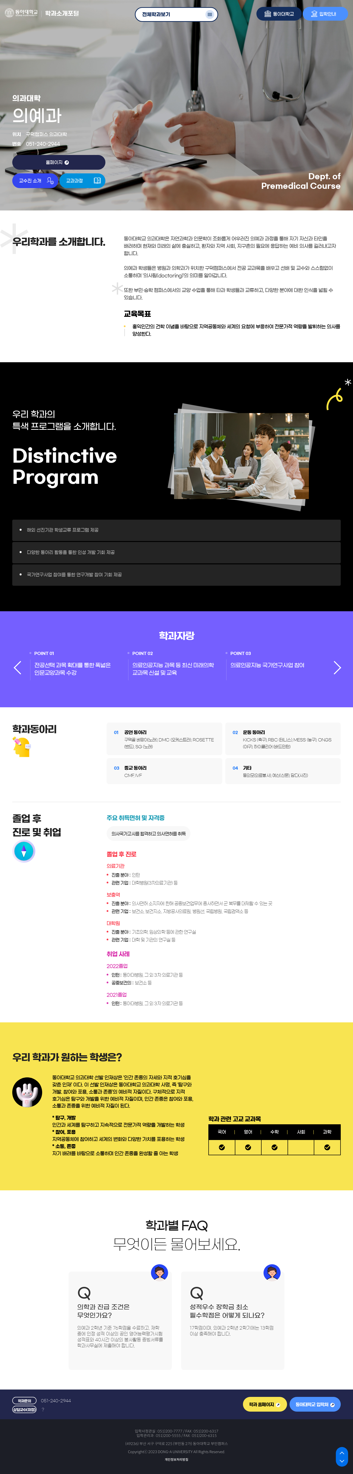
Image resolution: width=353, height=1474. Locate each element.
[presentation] (17, 666)
